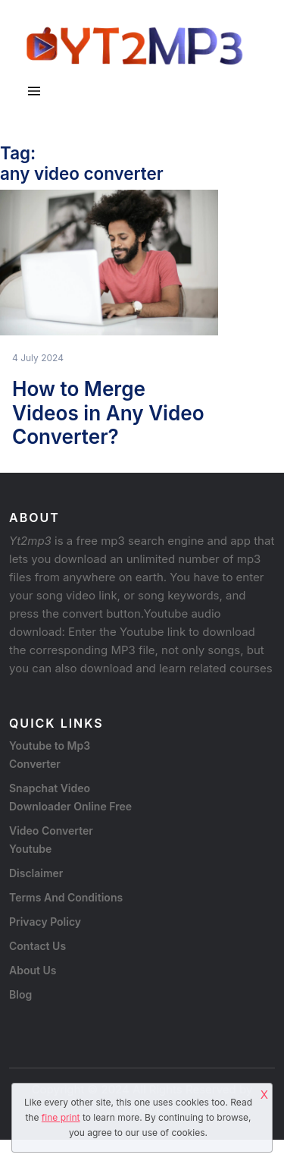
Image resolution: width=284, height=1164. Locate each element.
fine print (61, 1117)
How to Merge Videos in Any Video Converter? (108, 412)
